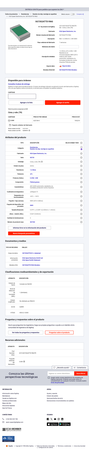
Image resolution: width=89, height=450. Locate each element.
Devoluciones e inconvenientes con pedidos (60, 401)
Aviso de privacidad (57, 382)
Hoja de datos (65, 66)
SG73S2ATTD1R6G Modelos (68, 70)
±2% (31, 174)
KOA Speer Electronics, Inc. (67, 31)
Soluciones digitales (8, 405)
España (9, 446)
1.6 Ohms (33, 170)
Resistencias (25, 14)
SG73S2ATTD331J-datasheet (31, 253)
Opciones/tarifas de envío (55, 398)
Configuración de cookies (45, 447)
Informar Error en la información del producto (29, 228)
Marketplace (6, 396)
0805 (31, 205)
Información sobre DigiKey (10, 393)
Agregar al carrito (62, 102)
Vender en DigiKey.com (9, 398)
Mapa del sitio (6, 403)
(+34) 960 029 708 (10, 419)
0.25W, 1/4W (34, 178)
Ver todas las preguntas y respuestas (25, 332)
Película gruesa (34, 182)
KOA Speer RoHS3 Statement (31, 260)
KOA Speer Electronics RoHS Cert (32, 258)
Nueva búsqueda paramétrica (24, 233)
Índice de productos (11, 14)
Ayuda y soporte (52, 393)
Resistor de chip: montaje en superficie (45, 14)
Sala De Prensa (7, 408)
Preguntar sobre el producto (59, 332)
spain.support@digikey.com (12, 422)
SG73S (32, 157)
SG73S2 (32, 222)
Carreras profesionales (9, 401)
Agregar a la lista (26, 102)
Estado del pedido (52, 396)
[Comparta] (80, 14)
